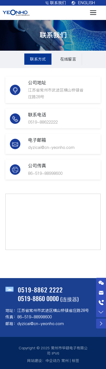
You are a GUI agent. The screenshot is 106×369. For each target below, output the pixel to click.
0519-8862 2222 (40, 289)
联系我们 (56, 3)
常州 (65, 360)
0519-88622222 (43, 122)
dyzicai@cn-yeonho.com (51, 147)
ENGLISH (83, 3)
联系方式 (38, 59)
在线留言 (68, 59)
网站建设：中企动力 (43, 360)
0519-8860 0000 (38, 298)
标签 (75, 360)
